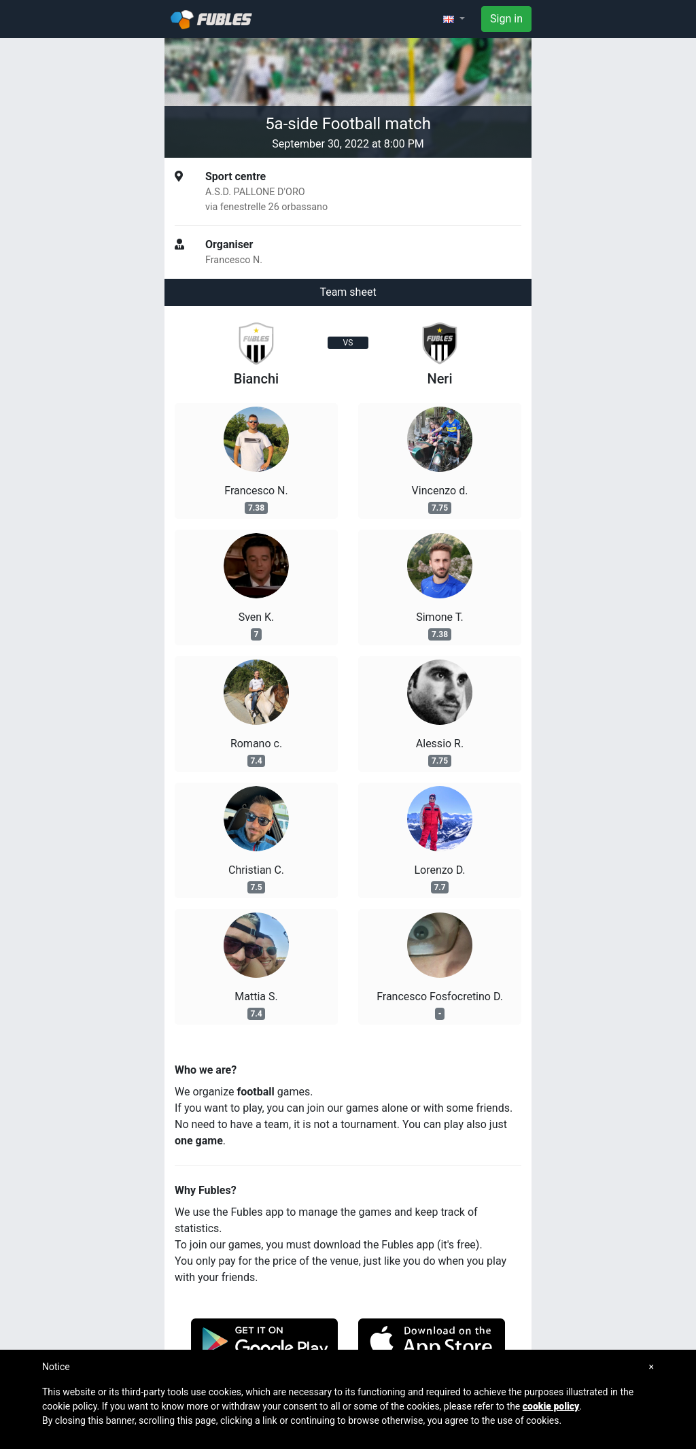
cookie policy (551, 1406)
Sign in (506, 18)
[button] (454, 19)
